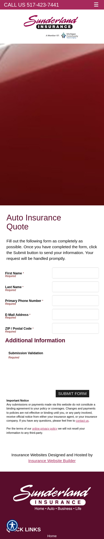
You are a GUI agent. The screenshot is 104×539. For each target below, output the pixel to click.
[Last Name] (75, 286)
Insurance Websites (29, 455)
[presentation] (48, 370)
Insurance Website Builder (51, 460)
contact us (82, 420)
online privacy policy (44, 428)
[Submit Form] (72, 393)
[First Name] (75, 272)
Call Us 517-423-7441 (31, 5)
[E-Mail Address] (75, 314)
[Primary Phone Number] (75, 300)
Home (52, 536)
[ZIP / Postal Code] (75, 328)
